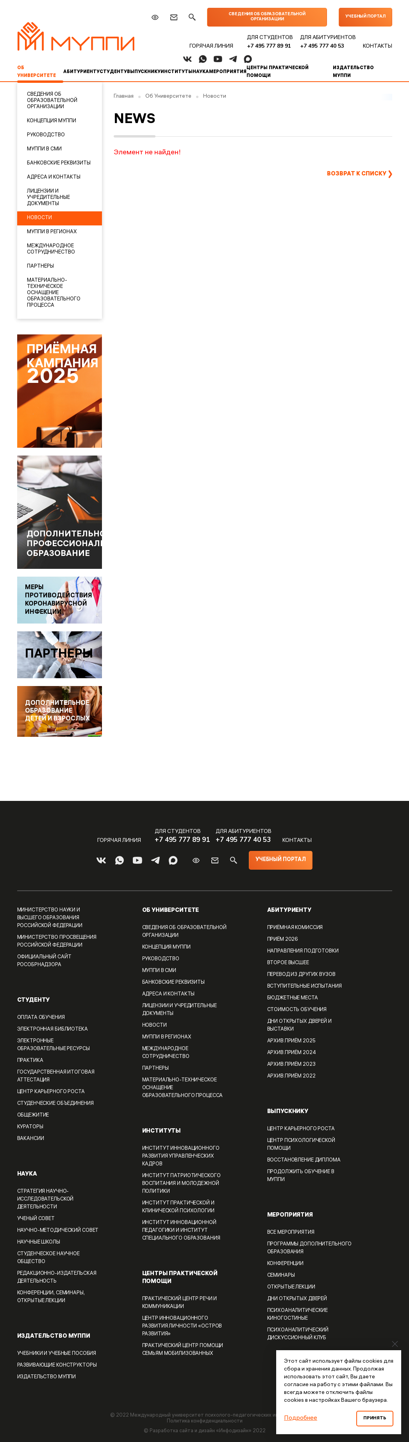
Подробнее (300, 1418)
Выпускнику (144, 72)
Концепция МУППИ (51, 121)
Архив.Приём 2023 (291, 1064)
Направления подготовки (303, 951)
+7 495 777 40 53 (322, 46)
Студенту (113, 72)
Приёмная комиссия (295, 928)
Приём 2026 (282, 939)
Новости (39, 218)
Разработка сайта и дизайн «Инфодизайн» (201, 1431)
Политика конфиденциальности (205, 1421)
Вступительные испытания (304, 986)
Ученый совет (36, 1219)
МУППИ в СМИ (44, 149)
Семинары (281, 1275)
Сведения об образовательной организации (267, 17)
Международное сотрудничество (51, 249)
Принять (374, 1418)
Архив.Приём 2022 (291, 1076)
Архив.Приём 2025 (291, 1041)
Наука (201, 72)
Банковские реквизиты (59, 163)
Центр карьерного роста (51, 1092)
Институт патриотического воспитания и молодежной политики (181, 1184)
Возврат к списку (356, 174)
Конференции (285, 1264)
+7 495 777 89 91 (269, 46)
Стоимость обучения (297, 1010)
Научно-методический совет (58, 1230)
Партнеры (40, 266)
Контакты (377, 47)
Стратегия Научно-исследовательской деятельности (45, 1199)
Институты (177, 72)
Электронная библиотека (52, 1029)
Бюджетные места (292, 998)
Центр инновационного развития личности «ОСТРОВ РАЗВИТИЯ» (182, 1326)
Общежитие (33, 1115)
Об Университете (36, 72)
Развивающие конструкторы (57, 1365)
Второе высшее (288, 963)
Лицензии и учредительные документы (48, 198)
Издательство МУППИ (353, 72)
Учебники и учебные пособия (56, 1353)
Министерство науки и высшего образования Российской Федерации (49, 918)
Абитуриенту (81, 72)
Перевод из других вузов (301, 974)
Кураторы (30, 1127)
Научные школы (38, 1242)
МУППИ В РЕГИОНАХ (52, 232)
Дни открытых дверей (297, 1299)
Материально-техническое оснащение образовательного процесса (53, 293)
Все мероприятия (290, 1232)
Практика (30, 1060)
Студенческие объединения (55, 1103)
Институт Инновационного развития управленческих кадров (181, 1156)
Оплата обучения (41, 1017)
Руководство (46, 135)
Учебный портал (365, 16)
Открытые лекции (291, 1287)
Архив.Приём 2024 (291, 1053)
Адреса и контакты (53, 177)
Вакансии (30, 1139)
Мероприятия (227, 72)
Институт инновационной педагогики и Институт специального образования (181, 1230)
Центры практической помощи (277, 72)
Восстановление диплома (304, 1160)
